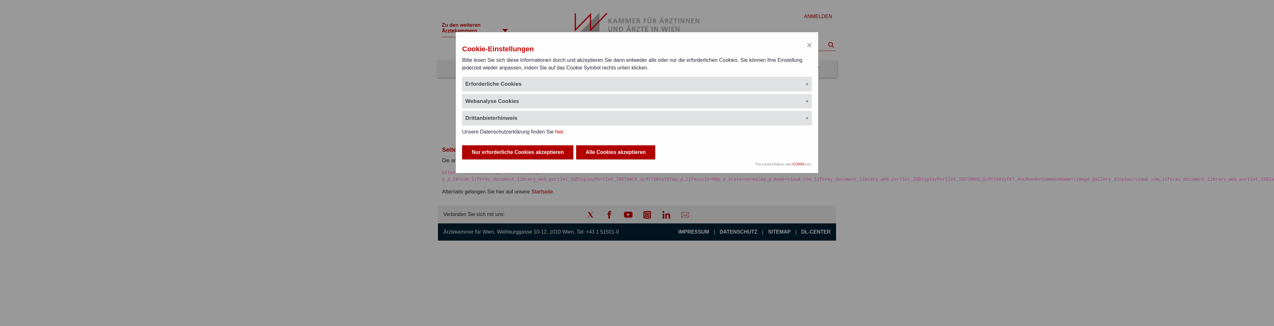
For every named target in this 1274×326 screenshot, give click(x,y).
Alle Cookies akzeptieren (616, 152)
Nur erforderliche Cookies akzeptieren (518, 152)
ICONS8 (798, 164)
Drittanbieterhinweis (491, 118)
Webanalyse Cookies (492, 101)
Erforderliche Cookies (493, 84)
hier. (560, 131)
